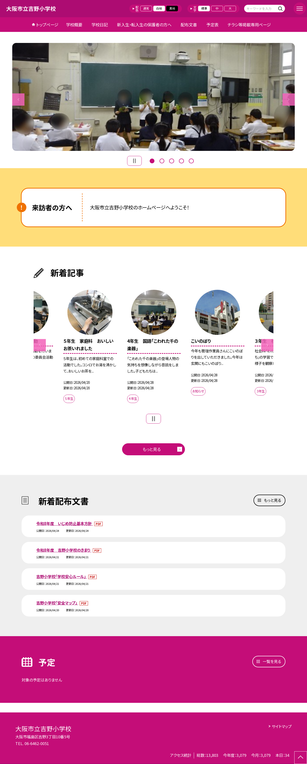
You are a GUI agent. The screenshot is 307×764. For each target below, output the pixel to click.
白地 (159, 8)
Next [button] (289, 99)
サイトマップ (282, 726)
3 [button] (171, 160)
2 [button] (161, 160)
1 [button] (152, 160)
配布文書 (189, 25)
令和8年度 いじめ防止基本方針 (64, 523)
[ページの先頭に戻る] (301, 758)
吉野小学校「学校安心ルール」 (61, 576)
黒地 (172, 8)
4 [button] (181, 160)
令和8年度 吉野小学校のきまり (63, 550)
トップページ (47, 25)
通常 (146, 8)
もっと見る (151, 449)
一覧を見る (272, 661)
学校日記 (99, 25)
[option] (153, 97)
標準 (204, 8)
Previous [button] (18, 99)
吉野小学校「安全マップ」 (57, 603)
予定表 (212, 25)
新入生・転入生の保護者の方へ (144, 25)
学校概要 (74, 25)
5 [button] (191, 160)
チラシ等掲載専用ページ (249, 25)
